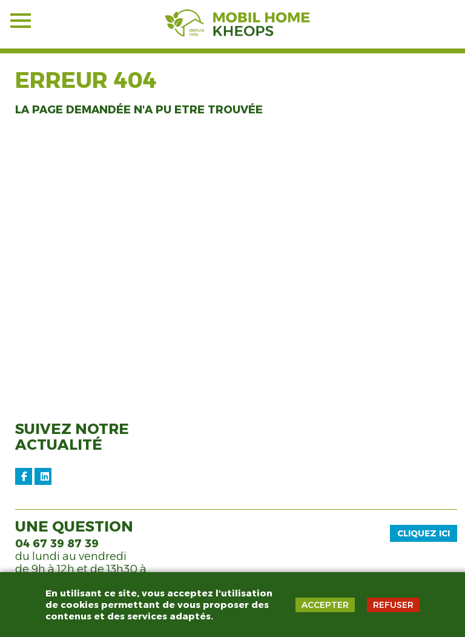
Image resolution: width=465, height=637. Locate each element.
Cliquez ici (423, 533)
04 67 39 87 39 (57, 543)
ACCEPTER (325, 604)
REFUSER (393, 604)
